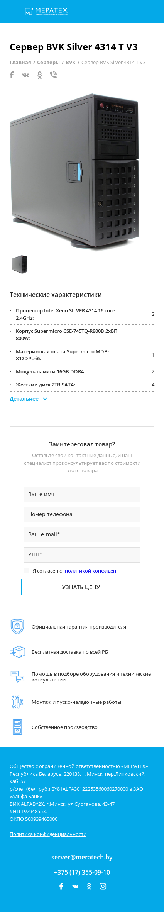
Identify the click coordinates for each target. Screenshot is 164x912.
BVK (71, 62)
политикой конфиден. (91, 570)
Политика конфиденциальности (48, 834)
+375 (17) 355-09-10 (82, 872)
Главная (20, 62)
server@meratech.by (82, 857)
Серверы (48, 62)
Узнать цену (81, 587)
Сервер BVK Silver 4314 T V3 (113, 62)
